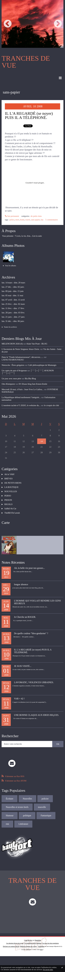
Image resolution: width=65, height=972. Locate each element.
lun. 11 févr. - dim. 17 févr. (13, 308)
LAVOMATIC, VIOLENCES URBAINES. (34, 682)
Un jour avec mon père (11, 378)
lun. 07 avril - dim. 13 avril (13, 300)
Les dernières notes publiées (32, 943)
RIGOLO (8, 504)
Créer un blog (28, 940)
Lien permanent (12, 216)
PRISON (8, 500)
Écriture (9, 798)
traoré (27, 220)
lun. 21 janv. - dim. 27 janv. (13, 317)
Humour (9, 815)
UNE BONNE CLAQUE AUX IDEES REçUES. (36, 715)
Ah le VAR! (9, 474)
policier (45, 798)
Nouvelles (27, 798)
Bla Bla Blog (30, 378)
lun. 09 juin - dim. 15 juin (12, 291)
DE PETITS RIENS (36, 216)
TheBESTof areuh (12, 513)
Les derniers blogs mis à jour (14, 943)
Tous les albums (10, 266)
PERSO (7, 496)
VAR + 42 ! (19, 698)
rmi (7, 824)
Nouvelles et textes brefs (17, 807)
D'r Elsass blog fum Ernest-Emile (33, 384)
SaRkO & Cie (10, 508)
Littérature (23, 824)
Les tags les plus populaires (50, 943)
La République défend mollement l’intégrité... (21, 397)
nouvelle (42, 807)
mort (17, 220)
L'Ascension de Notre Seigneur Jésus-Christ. (21, 349)
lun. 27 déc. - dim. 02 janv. (13, 287)
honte (22, 220)
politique (27, 815)
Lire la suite (37, 236)
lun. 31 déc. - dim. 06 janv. (13, 321)
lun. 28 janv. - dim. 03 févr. (13, 312)
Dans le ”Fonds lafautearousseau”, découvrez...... (22, 357)
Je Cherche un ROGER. (25, 617)
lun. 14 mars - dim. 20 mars (13, 282)
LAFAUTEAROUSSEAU (13, 360)
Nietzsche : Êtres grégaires (13, 365)
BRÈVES (8, 478)
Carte (6, 523)
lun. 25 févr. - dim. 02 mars (13, 304)
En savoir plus (48, 970)
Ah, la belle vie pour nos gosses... (29, 568)
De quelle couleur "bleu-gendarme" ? (31, 633)
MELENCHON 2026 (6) (12, 344)
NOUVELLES (10, 491)
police (12, 220)
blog (41, 949)
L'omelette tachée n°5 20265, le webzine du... (21, 405)
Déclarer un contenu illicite (11, 946)
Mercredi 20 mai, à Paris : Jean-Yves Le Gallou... (23, 389)
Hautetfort (38, 940)
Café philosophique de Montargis (42, 365)
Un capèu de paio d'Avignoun (14, 370)
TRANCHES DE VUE (26, 61)
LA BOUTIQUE (11, 487)
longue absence (21, 584)
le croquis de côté (51, 405)
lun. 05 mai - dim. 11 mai (12, 295)
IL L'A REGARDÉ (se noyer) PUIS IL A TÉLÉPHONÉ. (29, 115)
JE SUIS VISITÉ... (22, 666)
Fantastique (46, 815)
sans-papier (35, 220)
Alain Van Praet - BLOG (36, 344)
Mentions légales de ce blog (28, 946)
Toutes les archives (10, 327)
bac (42, 220)
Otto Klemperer (8, 384)
